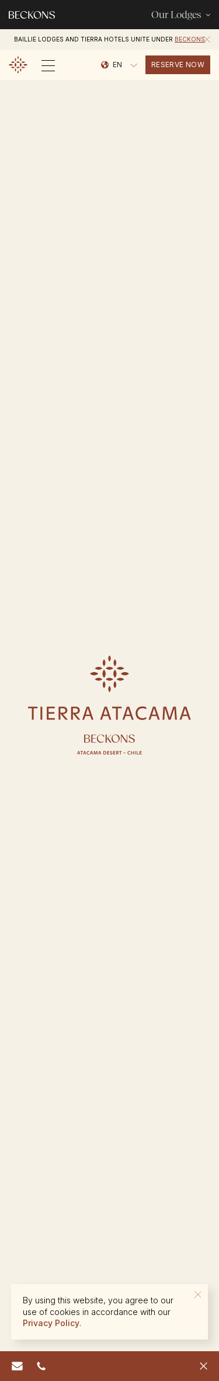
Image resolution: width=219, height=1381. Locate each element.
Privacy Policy (51, 1323)
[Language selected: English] (119, 65)
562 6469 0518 (43, 1365)
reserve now (177, 64)
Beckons (190, 39)
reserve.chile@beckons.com (20, 1365)
